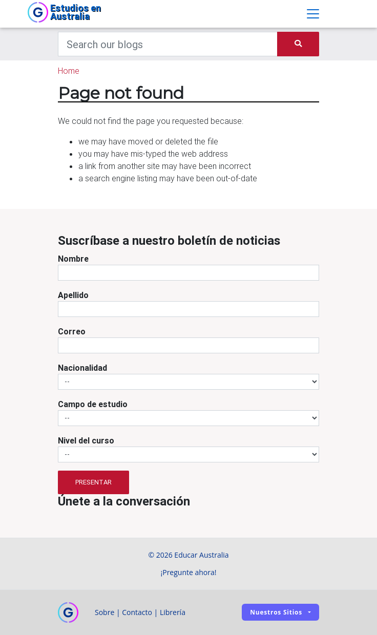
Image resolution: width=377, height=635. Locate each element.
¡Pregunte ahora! (189, 572)
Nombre (73, 258)
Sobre (104, 612)
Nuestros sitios (276, 612)
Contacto (137, 612)
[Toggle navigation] (313, 14)
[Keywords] (168, 44)
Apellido (73, 295)
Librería (172, 612)
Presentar (93, 482)
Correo (72, 331)
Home (68, 71)
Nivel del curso (86, 440)
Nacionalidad (82, 368)
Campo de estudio (93, 404)
